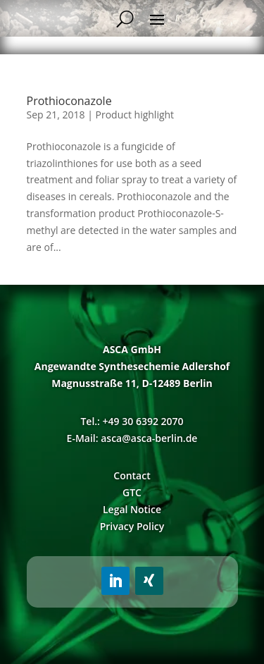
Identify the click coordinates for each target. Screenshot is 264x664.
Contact (131, 475)
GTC (132, 492)
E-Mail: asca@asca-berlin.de (132, 438)
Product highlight (135, 114)
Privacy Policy (132, 526)
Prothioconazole (69, 101)
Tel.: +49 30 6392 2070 (131, 421)
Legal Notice (132, 509)
